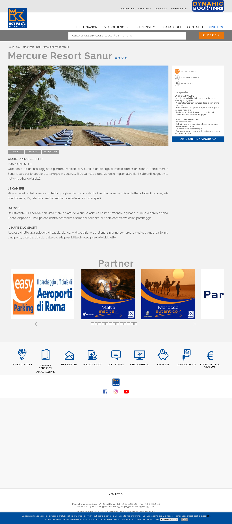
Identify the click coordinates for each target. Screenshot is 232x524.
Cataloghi (172, 27)
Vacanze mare (188, 71)
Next (194, 323)
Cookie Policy (169, 519)
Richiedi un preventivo (198, 139)
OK (185, 519)
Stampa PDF (50, 151)
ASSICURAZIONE (45, 371)
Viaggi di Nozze (117, 27)
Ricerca (210, 35)
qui (208, 516)
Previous (35, 323)
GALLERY (16, 151)
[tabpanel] (43, 294)
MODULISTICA (116, 493)
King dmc (216, 27)
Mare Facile (187, 83)
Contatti (195, 27)
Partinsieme (146, 27)
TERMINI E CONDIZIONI (45, 366)
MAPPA (33, 151)
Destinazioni (87, 27)
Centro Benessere (190, 77)
